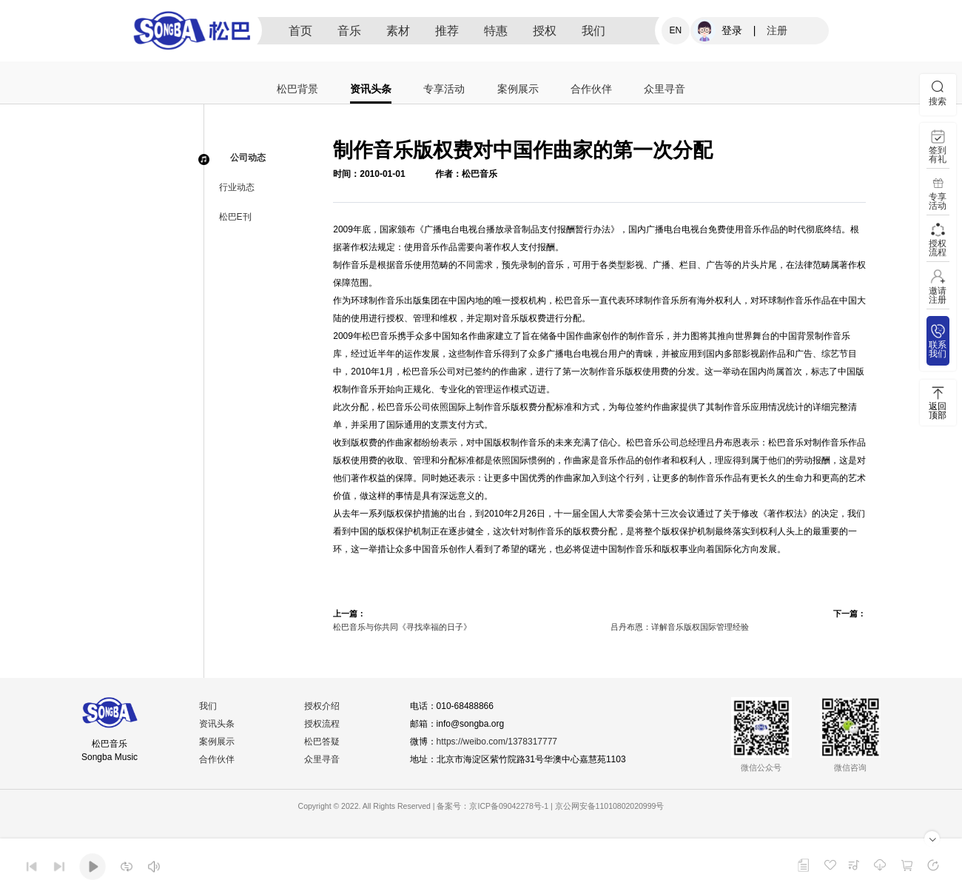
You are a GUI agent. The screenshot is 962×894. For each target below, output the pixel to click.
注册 (777, 30)
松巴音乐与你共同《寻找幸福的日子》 (402, 626)
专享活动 (444, 89)
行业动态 (237, 187)
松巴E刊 (235, 217)
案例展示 (518, 89)
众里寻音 (664, 89)
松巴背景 (297, 89)
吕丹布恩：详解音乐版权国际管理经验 (679, 626)
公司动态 (248, 157)
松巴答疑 (322, 741)
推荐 (447, 30)
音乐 (349, 30)
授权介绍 (322, 706)
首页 (300, 30)
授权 (544, 30)
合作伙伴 (591, 89)
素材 (398, 30)
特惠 (496, 30)
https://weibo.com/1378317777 (497, 741)
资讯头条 (370, 89)
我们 (593, 30)
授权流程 (322, 724)
